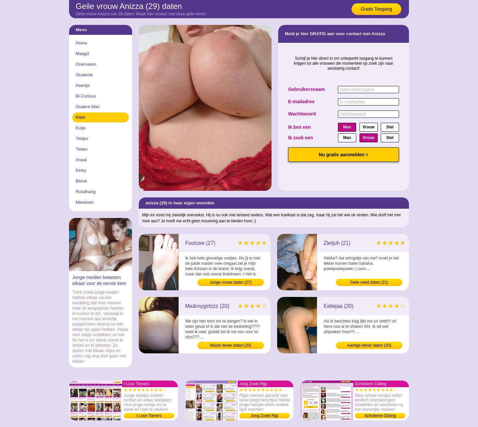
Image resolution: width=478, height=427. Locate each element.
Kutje (81, 127)
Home (81, 42)
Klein (80, 117)
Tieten (82, 149)
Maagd (82, 53)
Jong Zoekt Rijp (264, 415)
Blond (81, 180)
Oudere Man (88, 106)
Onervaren (86, 64)
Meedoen (85, 202)
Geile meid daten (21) (369, 282)
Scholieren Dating (380, 415)
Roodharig (86, 191)
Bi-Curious (86, 96)
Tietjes (82, 138)
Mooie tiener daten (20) (230, 345)
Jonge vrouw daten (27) (231, 282)
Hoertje (83, 85)
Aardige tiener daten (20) (369, 345)
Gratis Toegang (376, 9)
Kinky (81, 170)
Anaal (81, 159)
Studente (84, 74)
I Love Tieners (148, 415)
